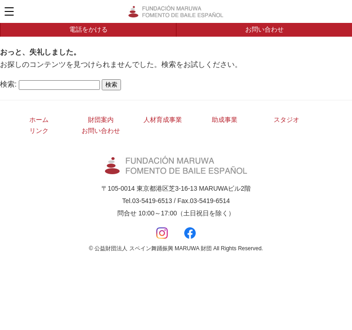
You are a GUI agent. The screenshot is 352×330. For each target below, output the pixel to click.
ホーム (39, 119)
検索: (8, 84)
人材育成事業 (162, 119)
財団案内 (101, 119)
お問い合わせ (264, 29)
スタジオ (286, 119)
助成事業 (224, 119)
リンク (39, 130)
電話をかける (88, 29)
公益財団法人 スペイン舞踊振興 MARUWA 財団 (176, 11)
